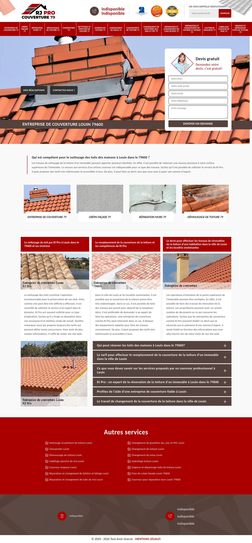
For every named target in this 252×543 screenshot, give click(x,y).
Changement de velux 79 (116, 29)
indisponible (113, 9)
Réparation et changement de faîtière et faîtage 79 (192, 28)
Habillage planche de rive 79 (223, 29)
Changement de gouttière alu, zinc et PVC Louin (158, 442)
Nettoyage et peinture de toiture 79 (84, 29)
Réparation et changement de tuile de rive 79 (171, 29)
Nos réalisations (34, 90)
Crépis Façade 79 (24, 29)
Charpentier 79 (69, 29)
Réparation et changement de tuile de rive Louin (76, 479)
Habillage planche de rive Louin (67, 461)
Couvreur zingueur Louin (63, 467)
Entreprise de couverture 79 (11, 29)
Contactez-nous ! (64, 90)
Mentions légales (147, 539)
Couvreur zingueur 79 (209, 29)
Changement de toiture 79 (132, 29)
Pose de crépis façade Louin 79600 (151, 473)
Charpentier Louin (60, 449)
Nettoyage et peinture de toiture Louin (71, 442)
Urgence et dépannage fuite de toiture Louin (156, 467)
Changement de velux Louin (147, 455)
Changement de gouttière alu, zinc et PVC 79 (151, 29)
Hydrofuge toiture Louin (145, 461)
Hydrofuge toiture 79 (100, 29)
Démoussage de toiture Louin (66, 455)
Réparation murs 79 (37, 29)
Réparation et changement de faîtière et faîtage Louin (79, 473)
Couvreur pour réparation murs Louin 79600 (156, 479)
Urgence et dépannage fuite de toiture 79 (240, 28)
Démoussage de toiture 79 (52, 29)
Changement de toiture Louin (148, 449)
